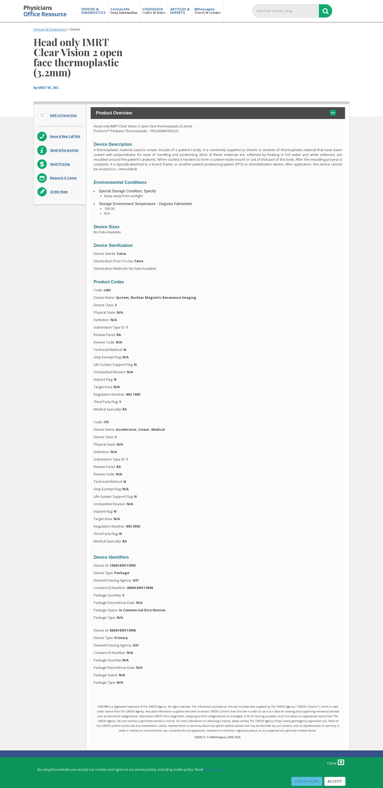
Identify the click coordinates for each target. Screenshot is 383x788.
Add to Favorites (63, 115)
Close (335, 762)
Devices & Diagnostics (50, 29)
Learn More (307, 781)
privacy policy (214, 769)
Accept (335, 781)
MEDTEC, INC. (49, 87)
